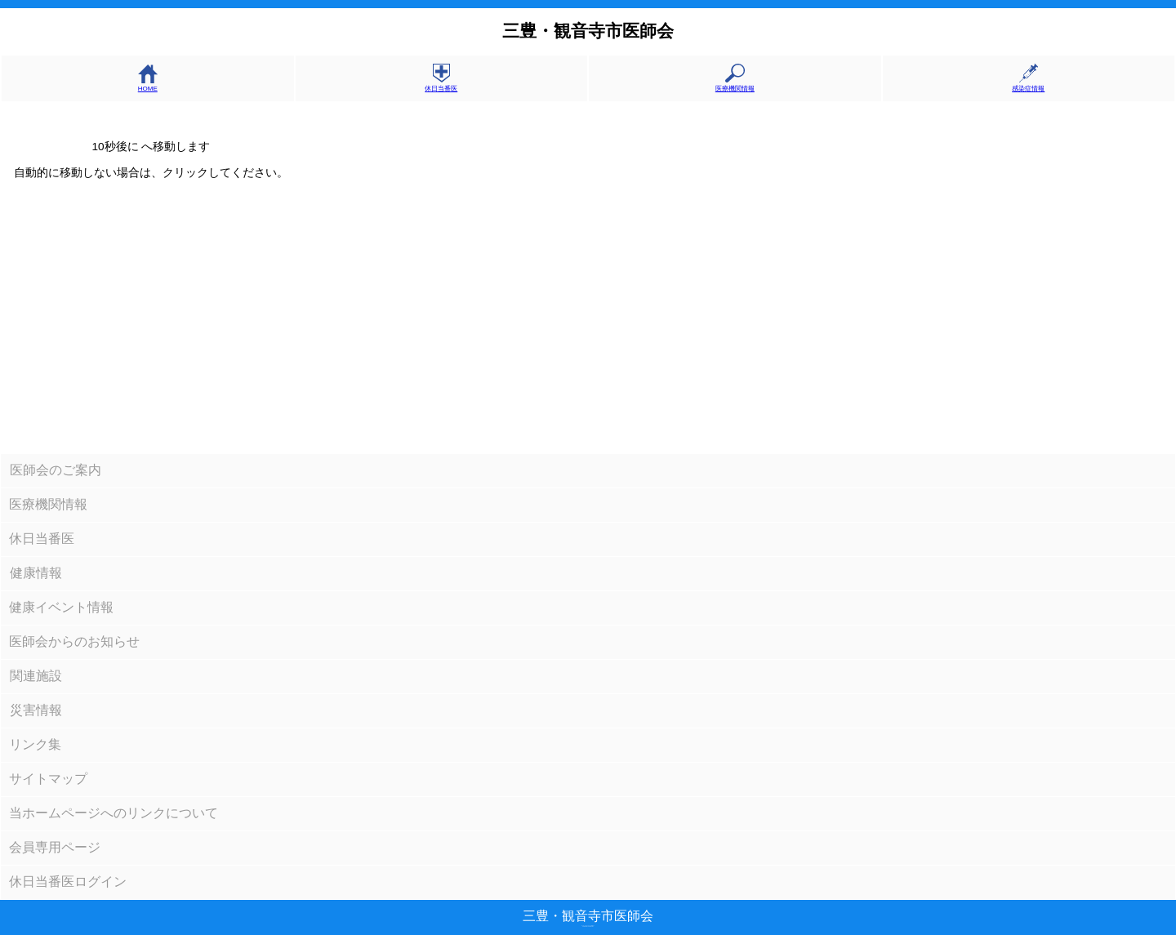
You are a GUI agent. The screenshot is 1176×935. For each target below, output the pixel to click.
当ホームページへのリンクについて (113, 813)
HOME (148, 85)
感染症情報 (1028, 84)
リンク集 (35, 744)
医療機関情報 (735, 84)
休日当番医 (441, 84)
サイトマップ (48, 779)
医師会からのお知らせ (74, 641)
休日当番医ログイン (68, 881)
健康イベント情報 (61, 607)
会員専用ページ (54, 847)
